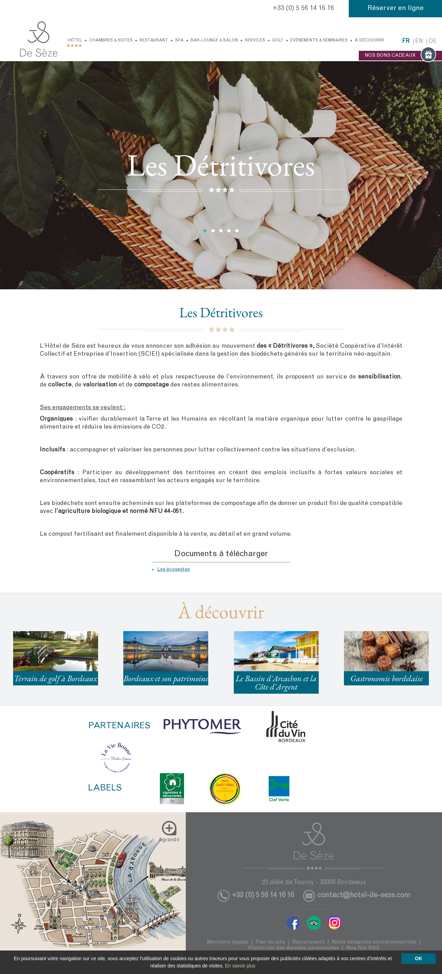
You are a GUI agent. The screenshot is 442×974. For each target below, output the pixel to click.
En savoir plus (240, 965)
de (432, 42)
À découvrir (369, 40)
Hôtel (75, 40)
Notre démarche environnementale (374, 942)
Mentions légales (227, 942)
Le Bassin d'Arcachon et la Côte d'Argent (276, 682)
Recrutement (308, 942)
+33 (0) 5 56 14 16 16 (303, 8)
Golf (278, 40)
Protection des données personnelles (293, 948)
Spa (179, 40)
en (419, 42)
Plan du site (270, 942)
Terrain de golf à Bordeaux (55, 678)
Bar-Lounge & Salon (214, 40)
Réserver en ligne (395, 8)
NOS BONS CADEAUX (400, 55)
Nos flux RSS (362, 948)
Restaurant (154, 40)
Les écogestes (173, 569)
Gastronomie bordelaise (386, 678)
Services (255, 40)
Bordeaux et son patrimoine (166, 678)
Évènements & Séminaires (319, 40)
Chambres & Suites (111, 40)
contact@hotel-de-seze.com (363, 895)
